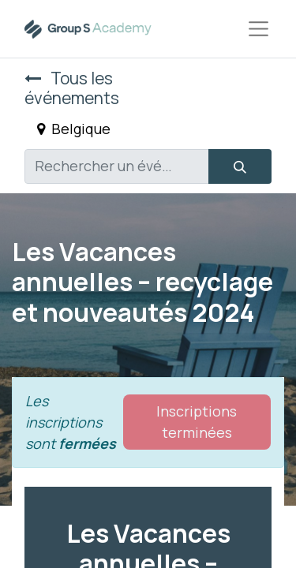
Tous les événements (71, 88)
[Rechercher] (240, 166)
